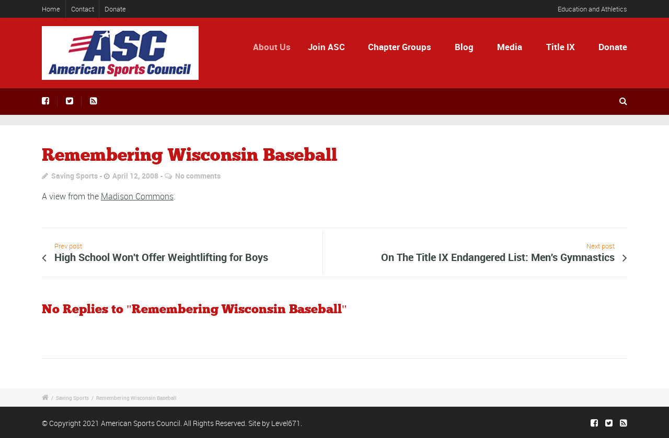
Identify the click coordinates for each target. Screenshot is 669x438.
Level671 (286, 423)
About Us (276, 47)
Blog (464, 47)
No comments (198, 176)
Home (51, 9)
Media (509, 47)
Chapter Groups (399, 47)
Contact (82, 9)
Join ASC (329, 47)
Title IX (560, 47)
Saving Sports (74, 176)
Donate (115, 9)
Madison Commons (137, 196)
